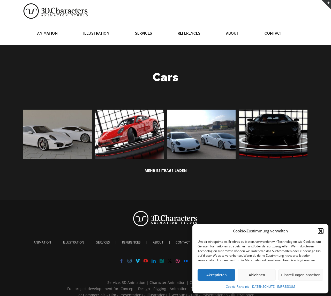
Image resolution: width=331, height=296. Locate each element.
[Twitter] (170, 261)
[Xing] (162, 261)
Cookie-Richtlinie (238, 286)
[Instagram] (129, 261)
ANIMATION (42, 242)
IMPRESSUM (286, 286)
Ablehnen (257, 275)
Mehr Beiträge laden (166, 170)
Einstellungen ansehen (300, 275)
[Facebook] (121, 261)
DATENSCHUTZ (263, 286)
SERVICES (103, 242)
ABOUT (158, 242)
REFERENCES (131, 242)
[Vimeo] (138, 261)
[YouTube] (146, 261)
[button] (320, 231)
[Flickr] (186, 261)
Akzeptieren (216, 275)
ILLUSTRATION (73, 242)
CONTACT (183, 242)
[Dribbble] (178, 261)
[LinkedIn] (154, 261)
